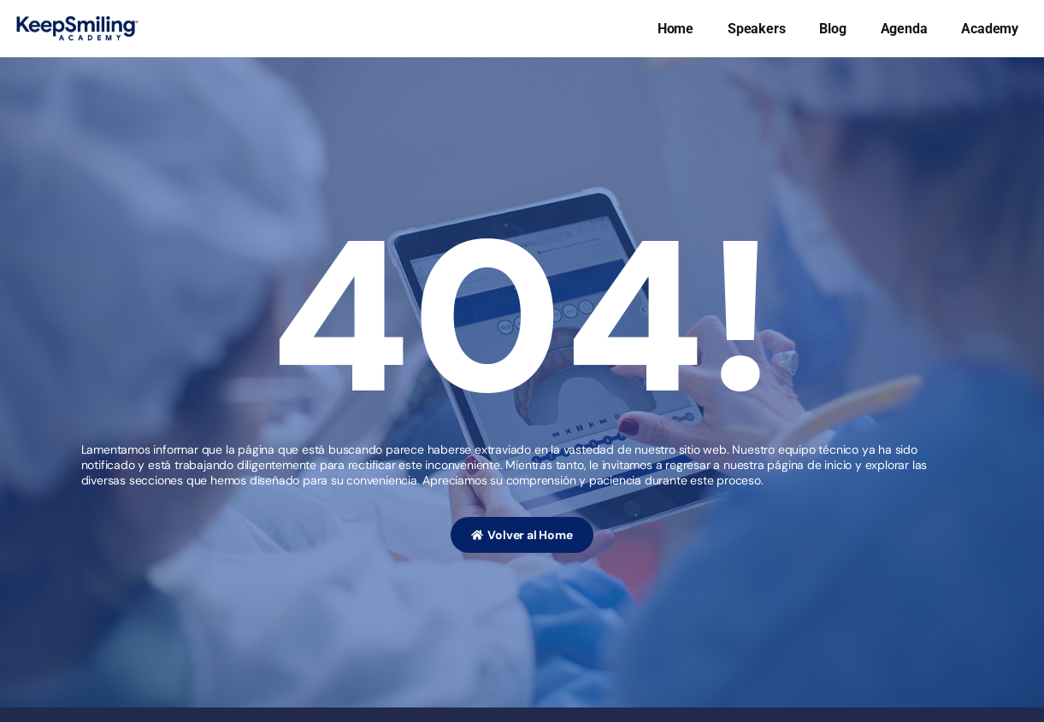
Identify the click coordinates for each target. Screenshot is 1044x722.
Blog (832, 29)
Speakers (756, 29)
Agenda (904, 29)
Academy (989, 29)
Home (675, 29)
